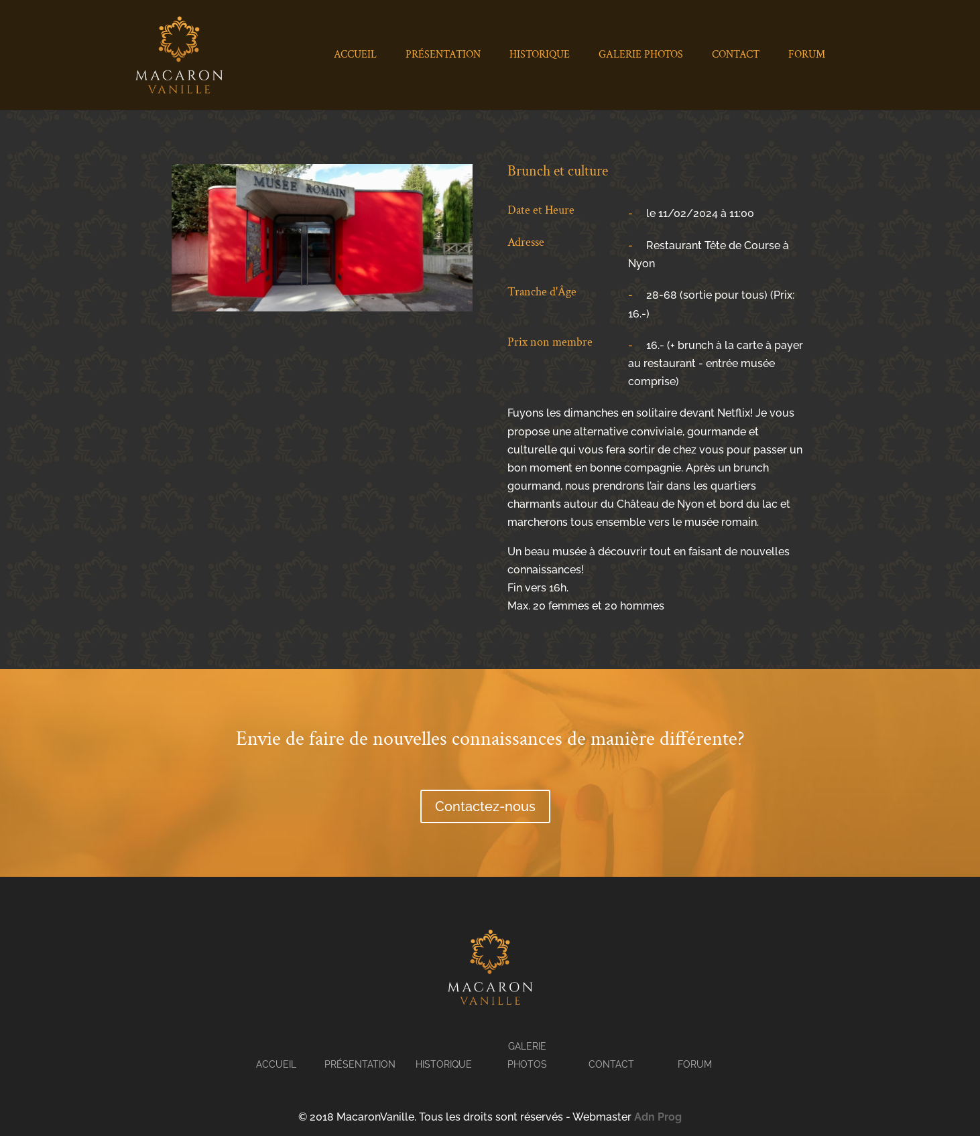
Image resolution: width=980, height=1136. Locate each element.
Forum (806, 56)
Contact (735, 56)
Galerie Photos (641, 56)
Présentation (443, 56)
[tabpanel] (322, 237)
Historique (539, 56)
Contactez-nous (485, 806)
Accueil (355, 56)
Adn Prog (658, 1117)
